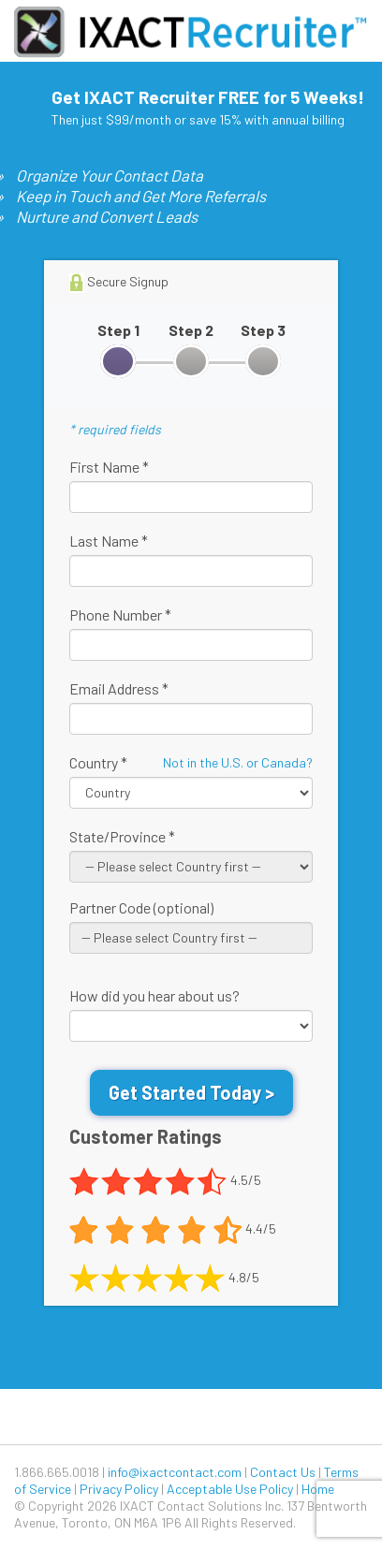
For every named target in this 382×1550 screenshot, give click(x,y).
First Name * (109, 466)
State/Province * (122, 836)
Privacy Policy (119, 1489)
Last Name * (108, 540)
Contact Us (283, 1472)
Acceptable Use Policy (230, 1489)
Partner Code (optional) (141, 907)
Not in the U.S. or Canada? (238, 762)
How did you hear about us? (154, 995)
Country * (98, 762)
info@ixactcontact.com (175, 1472)
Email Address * (119, 688)
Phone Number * (120, 614)
